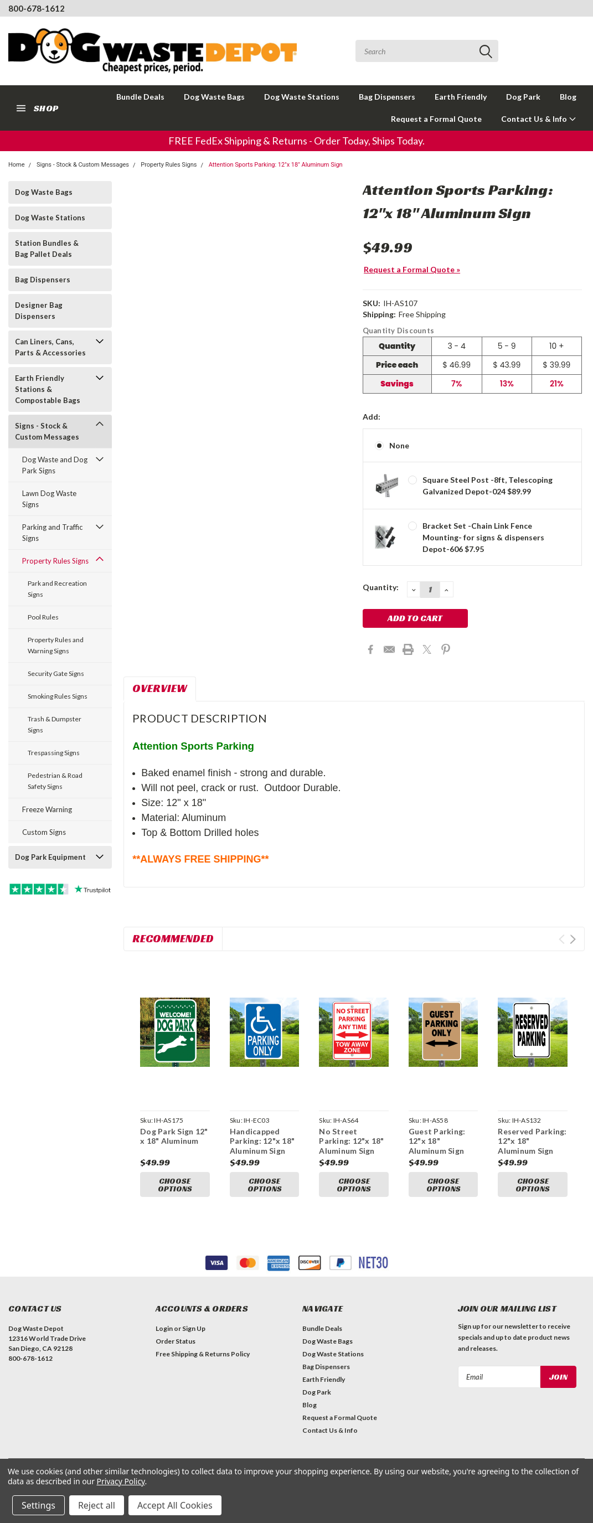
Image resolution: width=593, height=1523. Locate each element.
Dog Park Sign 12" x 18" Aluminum (174, 1136)
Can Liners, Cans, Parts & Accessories (50, 347)
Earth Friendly (461, 96)
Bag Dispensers (387, 96)
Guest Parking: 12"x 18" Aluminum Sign (437, 1141)
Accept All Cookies (175, 1505)
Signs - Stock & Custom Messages (83, 164)
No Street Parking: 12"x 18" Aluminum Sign (351, 1141)
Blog (568, 96)
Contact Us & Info (538, 118)
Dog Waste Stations (301, 96)
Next (572, 939)
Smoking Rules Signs (57, 696)
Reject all (96, 1505)
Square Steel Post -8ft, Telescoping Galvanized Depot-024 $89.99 (487, 485)
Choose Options (175, 1185)
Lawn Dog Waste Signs (49, 499)
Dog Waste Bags (214, 96)
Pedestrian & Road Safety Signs (55, 781)
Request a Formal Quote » (412, 269)
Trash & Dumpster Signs (54, 724)
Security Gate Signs (56, 673)
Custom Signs (44, 832)
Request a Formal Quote (436, 118)
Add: (371, 416)
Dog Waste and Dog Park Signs (54, 465)
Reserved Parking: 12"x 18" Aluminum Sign (532, 1141)
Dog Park (523, 96)
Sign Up (193, 1332)
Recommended (173, 938)
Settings (38, 1505)
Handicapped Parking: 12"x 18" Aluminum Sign (262, 1141)
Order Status (175, 1344)
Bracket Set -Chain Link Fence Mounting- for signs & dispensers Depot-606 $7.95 (483, 537)
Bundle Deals (140, 96)
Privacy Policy (121, 1481)
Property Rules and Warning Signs (56, 645)
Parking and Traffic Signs (52, 533)
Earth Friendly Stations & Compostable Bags (47, 389)
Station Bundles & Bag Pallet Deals (47, 249)
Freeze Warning (47, 809)
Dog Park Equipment (50, 857)
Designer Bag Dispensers (39, 311)
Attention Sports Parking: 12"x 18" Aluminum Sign (276, 164)
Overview (159, 688)
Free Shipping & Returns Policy (203, 1357)
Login (164, 1332)
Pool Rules (43, 617)
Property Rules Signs (169, 164)
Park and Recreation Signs (57, 588)
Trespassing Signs (54, 752)
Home (16, 164)
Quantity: (381, 587)
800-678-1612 (36, 8)
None (399, 445)
